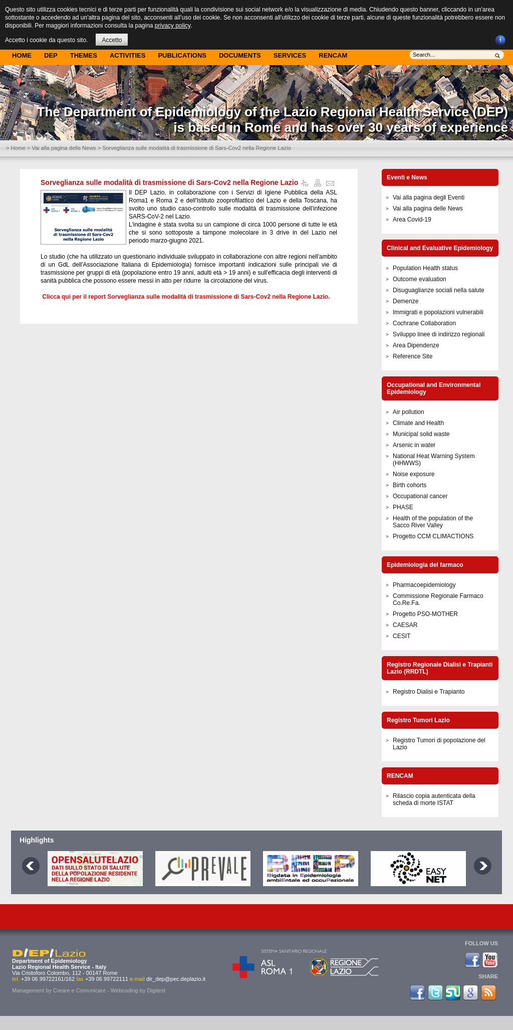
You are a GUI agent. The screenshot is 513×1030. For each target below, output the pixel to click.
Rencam (333, 55)
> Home (16, 148)
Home (22, 55)
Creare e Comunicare (79, 990)
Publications (182, 55)
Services (290, 55)
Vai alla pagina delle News (64, 148)
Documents (240, 55)
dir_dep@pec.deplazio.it (175, 979)
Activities (128, 55)
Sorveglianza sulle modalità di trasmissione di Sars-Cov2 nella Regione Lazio (169, 182)
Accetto (112, 40)
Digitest (156, 990)
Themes (83, 55)
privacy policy (172, 25)
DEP (51, 55)
